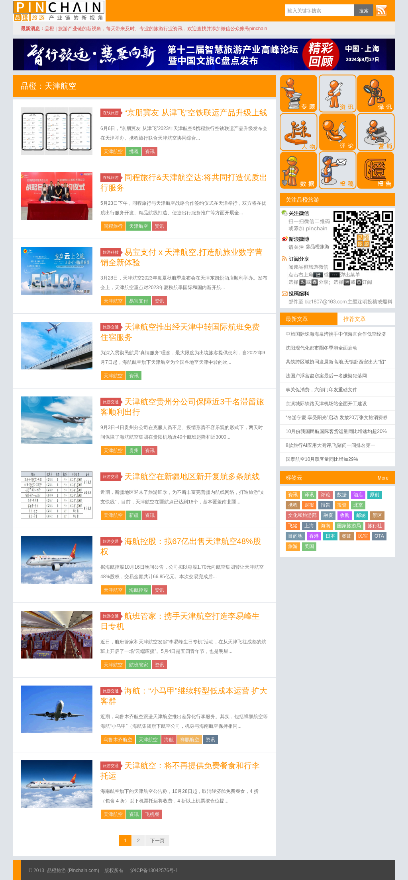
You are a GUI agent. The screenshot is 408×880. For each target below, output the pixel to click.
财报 (309, 505)
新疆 (134, 515)
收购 (344, 515)
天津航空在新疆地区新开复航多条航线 (192, 476)
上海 (309, 525)
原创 (374, 494)
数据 (342, 494)
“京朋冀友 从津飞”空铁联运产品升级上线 (195, 112)
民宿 (363, 536)
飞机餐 (152, 814)
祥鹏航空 (189, 739)
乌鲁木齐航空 (118, 739)
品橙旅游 (59, 10)
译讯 (309, 494)
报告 (325, 505)
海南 (325, 525)
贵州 (134, 450)
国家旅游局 (349, 525)
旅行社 (375, 525)
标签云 (294, 477)
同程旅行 (113, 226)
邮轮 (361, 515)
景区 (377, 515)
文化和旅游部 (302, 515)
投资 (342, 505)
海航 (169, 739)
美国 (309, 546)
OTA (379, 536)
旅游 (293, 546)
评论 (325, 494)
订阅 (381, 10)
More (383, 478)
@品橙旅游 (318, 246)
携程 (134, 151)
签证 (346, 536)
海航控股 (138, 590)
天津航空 (113, 151)
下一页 (157, 840)
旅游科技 (112, 252)
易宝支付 (138, 301)
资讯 (150, 151)
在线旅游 (112, 113)
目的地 (295, 536)
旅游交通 (112, 327)
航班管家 (138, 665)
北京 (358, 505)
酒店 (358, 494)
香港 (314, 536)
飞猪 (293, 525)
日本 (330, 536)
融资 (328, 515)
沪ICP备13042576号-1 (154, 870)
